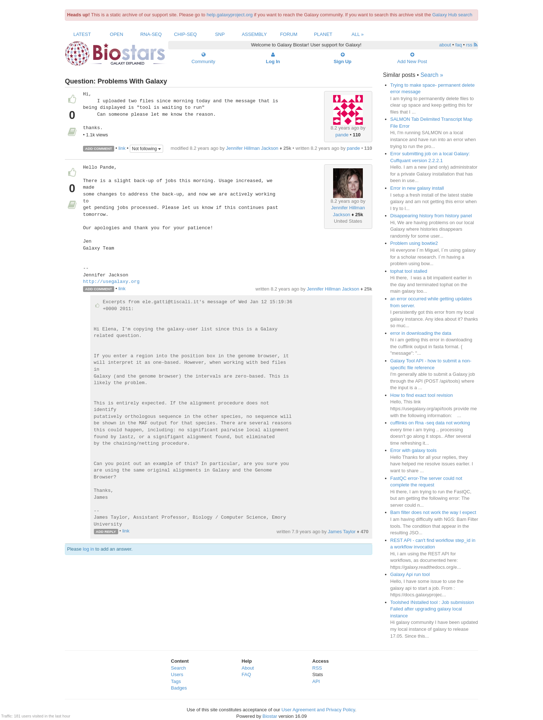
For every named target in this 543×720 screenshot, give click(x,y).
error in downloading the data (420, 333)
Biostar (269, 716)
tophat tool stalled (408, 271)
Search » (431, 75)
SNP (220, 34)
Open (116, 34)
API (316, 681)
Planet (323, 34)
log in (88, 549)
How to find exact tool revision (421, 395)
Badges (179, 688)
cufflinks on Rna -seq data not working (430, 422)
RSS (317, 668)
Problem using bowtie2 (414, 243)
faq (458, 45)
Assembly (254, 34)
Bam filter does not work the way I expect (433, 512)
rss (471, 45)
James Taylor (342, 531)
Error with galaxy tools (413, 450)
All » (358, 34)
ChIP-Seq (185, 34)
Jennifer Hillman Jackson (252, 148)
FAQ (246, 674)
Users (177, 674)
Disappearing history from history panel (431, 215)
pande (341, 134)
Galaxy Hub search (452, 14)
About (248, 668)
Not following (146, 148)
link (122, 148)
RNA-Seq (151, 34)
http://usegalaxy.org (111, 282)
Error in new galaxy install (417, 188)
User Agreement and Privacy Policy (318, 709)
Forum (289, 34)
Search (178, 668)
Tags (176, 681)
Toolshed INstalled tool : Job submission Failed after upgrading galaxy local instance (432, 609)
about (445, 45)
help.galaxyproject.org (230, 14)
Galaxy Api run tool (410, 574)
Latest (82, 34)
